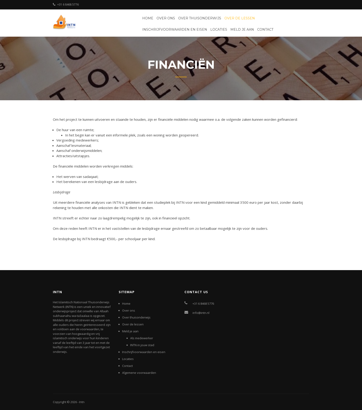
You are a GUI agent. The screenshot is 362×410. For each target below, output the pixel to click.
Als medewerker (141, 338)
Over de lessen (239, 18)
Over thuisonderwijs (199, 18)
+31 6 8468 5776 (68, 4)
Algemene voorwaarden (139, 373)
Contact (265, 29)
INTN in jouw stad (142, 345)
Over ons (166, 18)
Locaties (218, 29)
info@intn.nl (201, 313)
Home (147, 18)
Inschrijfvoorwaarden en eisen (174, 29)
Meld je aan (242, 29)
